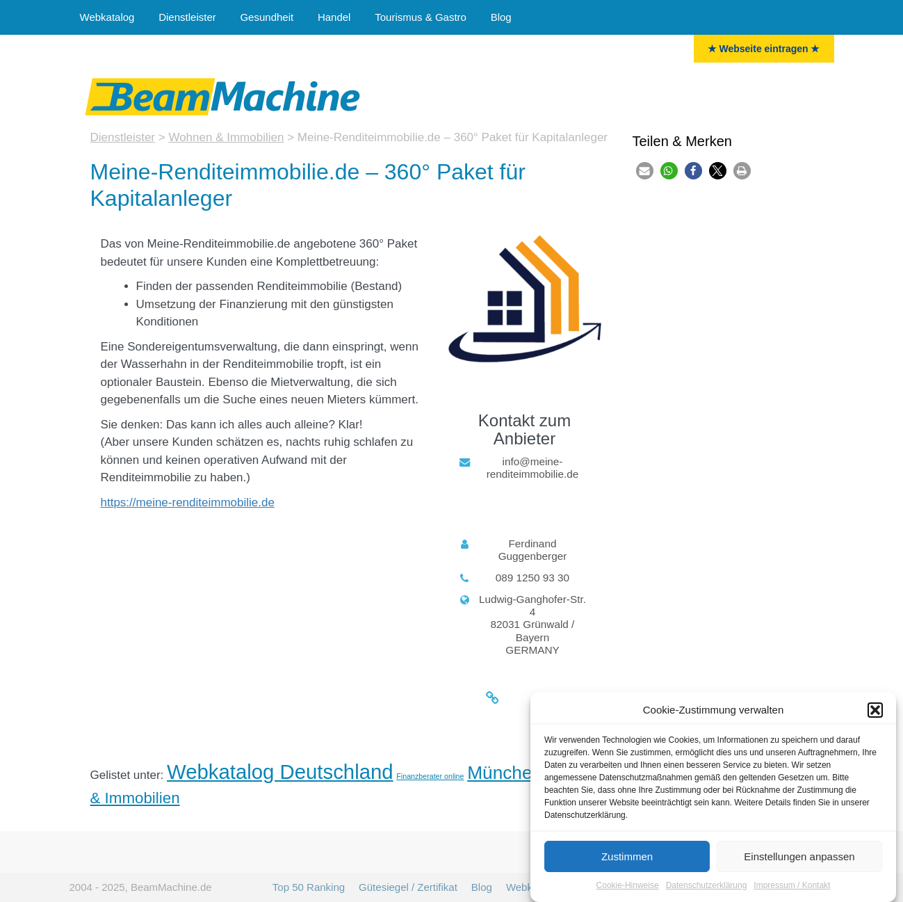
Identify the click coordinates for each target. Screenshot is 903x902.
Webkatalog (107, 17)
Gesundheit (266, 17)
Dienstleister (187, 17)
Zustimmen (627, 858)
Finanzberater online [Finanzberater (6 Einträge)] (430, 776)
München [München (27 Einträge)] (504, 772)
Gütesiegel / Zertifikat (408, 887)
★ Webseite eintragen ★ (764, 48)
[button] (875, 711)
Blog (501, 17)
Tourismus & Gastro (420, 17)
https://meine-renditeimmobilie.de (188, 502)
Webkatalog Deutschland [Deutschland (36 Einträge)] (280, 771)
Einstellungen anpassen (799, 858)
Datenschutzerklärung (706, 887)
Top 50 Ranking (308, 887)
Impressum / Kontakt (792, 887)
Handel (334, 17)
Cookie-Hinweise (627, 887)
